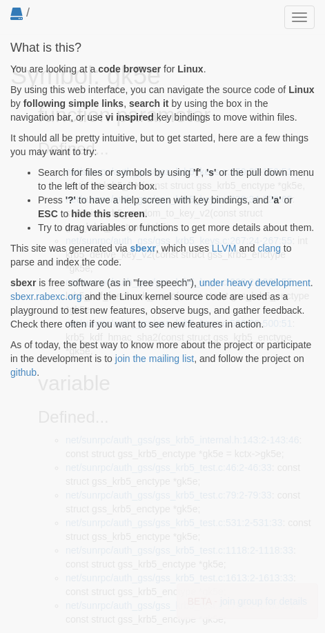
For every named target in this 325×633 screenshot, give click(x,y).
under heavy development (255, 282)
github (23, 372)
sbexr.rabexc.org (46, 296)
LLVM (224, 248)
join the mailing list (154, 358)
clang (269, 248)
